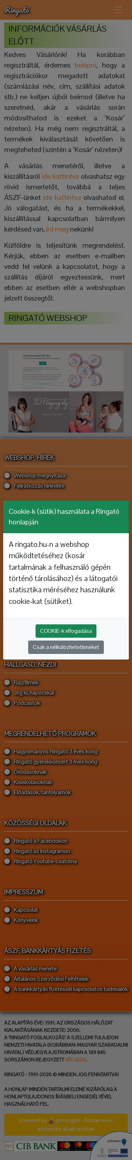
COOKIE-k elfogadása (66, 631)
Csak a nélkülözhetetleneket (66, 647)
